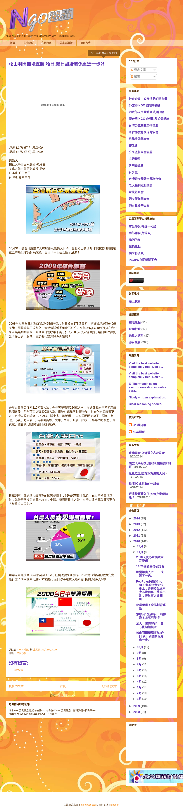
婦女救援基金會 (139, 205)
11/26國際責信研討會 (150, 566)
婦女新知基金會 (139, 198)
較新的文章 (16, 686)
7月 (139, 664)
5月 (139, 676)
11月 (140, 552)
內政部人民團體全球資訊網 (146, 112)
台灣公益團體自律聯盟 (143, 125)
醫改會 (133, 145)
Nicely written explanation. (147, 397)
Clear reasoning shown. (145, 404)
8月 (139, 658)
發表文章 (138, 69)
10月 (140, 647)
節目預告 (85, 42)
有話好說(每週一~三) (142, 226)
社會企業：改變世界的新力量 (148, 98)
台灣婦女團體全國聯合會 (145, 178)
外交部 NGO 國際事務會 (145, 105)
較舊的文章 (109, 686)
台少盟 (133, 172)
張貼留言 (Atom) (67, 695)
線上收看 (135, 301)
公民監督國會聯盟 (140, 152)
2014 (137, 518)
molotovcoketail (89, 804)
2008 (137, 711)
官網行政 (46, 42)
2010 (137, 541)
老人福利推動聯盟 (140, 185)
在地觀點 (28, 42)
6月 (139, 670)
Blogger (115, 804)
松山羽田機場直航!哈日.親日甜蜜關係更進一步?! (150, 636)
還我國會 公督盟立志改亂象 (147, 453)
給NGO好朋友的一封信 (144, 483)
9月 (139, 652)
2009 (137, 706)
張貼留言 (18, 670)
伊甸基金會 (136, 165)
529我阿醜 (139, 425)
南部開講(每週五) (140, 233)
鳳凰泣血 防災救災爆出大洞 (147, 473)
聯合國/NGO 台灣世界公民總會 (149, 118)
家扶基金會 (136, 192)
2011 (137, 535)
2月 (139, 693)
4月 (139, 681)
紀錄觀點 (135, 246)
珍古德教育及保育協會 (143, 132)
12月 (140, 546)
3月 (139, 687)
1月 (139, 698)
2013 (137, 524)
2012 (137, 529)
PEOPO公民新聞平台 (143, 259)
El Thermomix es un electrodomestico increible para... (147, 387)
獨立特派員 (136, 253)
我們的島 (135, 239)
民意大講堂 (66, 42)
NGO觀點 (138, 431)
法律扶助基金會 (139, 138)
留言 (135, 76)
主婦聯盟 (135, 158)
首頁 (12, 42)
